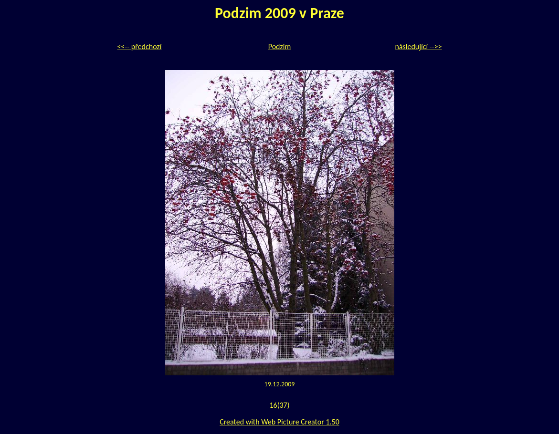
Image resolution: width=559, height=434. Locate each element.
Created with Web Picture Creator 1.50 (279, 421)
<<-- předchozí (139, 46)
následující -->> (418, 46)
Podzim (279, 46)
